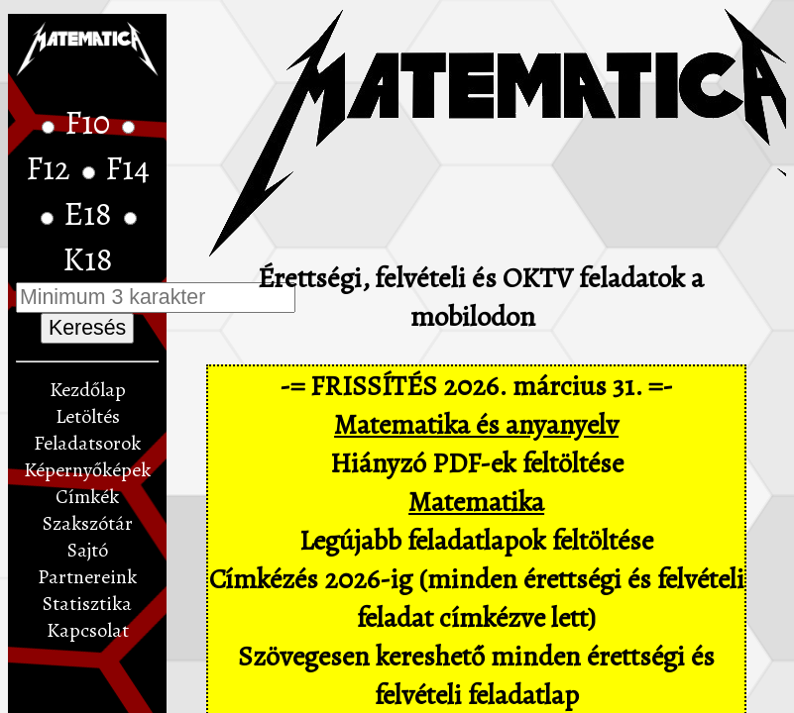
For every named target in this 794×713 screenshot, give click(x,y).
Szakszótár (88, 523)
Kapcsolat (88, 630)
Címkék (87, 496)
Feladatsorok (87, 443)
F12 (51, 168)
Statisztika (87, 603)
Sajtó (87, 550)
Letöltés (88, 416)
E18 (91, 214)
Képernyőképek (87, 470)
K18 (87, 259)
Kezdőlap (88, 389)
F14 (127, 168)
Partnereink (87, 576)
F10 (90, 123)
